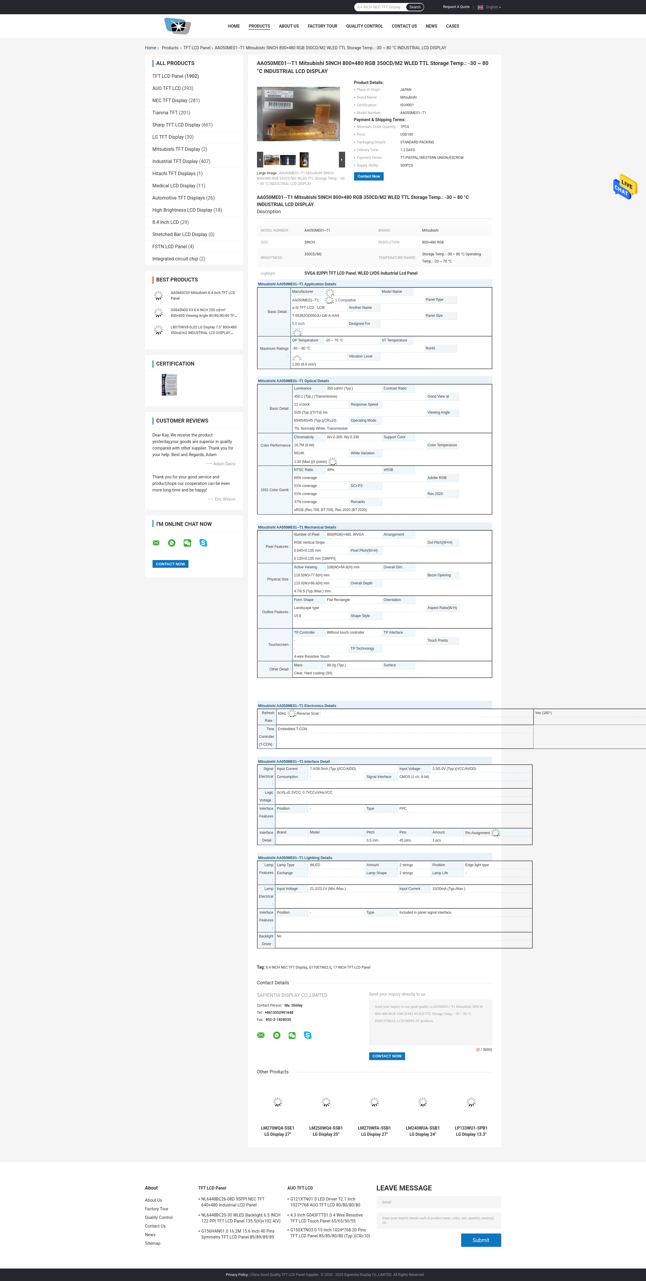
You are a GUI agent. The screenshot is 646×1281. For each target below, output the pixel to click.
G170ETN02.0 (320, 967)
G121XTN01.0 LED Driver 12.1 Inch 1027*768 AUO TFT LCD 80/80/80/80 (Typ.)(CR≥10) (326, 1203)
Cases (452, 26)
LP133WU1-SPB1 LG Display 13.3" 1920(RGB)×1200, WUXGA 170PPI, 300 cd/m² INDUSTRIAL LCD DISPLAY (471, 1131)
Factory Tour (322, 26)
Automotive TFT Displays (179, 198)
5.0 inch (298, 324)
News (431, 26)
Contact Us (404, 26)
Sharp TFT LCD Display (177, 125)
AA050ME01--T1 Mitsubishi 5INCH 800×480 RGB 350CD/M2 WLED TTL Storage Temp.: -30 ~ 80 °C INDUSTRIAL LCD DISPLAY (301, 178)
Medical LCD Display (174, 186)
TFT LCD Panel (197, 47)
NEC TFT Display (170, 100)
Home (234, 26)
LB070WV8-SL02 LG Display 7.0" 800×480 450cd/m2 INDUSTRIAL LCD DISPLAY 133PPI (204, 333)
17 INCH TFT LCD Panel (351, 967)
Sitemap (153, 1243)
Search (414, 7)
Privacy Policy (237, 1275)
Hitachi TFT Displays (174, 173)
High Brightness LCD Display (182, 210)
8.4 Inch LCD (166, 222)
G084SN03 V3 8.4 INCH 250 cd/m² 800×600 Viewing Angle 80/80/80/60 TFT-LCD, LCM (204, 315)
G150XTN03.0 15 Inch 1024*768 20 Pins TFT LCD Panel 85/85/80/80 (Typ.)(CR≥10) (330, 1233)
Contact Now (369, 176)
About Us (289, 26)
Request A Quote (456, 7)
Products (259, 26)
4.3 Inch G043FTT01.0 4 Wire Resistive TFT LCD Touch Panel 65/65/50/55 (327, 1218)
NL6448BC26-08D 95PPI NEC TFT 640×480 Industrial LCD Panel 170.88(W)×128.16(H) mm (233, 1203)
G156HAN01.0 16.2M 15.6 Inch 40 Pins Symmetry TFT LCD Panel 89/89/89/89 (238, 1234)
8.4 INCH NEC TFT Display (286, 967)
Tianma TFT (165, 113)
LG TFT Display (168, 137)
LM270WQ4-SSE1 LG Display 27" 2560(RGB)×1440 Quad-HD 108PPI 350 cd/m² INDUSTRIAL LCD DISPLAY (278, 1131)
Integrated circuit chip (175, 259)
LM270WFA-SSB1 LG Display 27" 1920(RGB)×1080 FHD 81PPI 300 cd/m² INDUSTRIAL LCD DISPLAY (375, 1131)
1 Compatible (345, 300)
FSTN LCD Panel (170, 246)
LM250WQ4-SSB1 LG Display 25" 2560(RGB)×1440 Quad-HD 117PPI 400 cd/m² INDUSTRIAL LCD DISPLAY (326, 1131)
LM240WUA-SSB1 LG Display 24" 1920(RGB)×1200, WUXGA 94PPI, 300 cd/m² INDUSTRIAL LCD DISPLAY (423, 1131)
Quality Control (364, 26)
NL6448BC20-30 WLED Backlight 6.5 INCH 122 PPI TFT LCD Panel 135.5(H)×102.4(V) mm (241, 1219)
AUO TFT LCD (167, 88)
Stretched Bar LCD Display (180, 234)
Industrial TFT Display (175, 161)
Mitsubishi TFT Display (176, 149)
